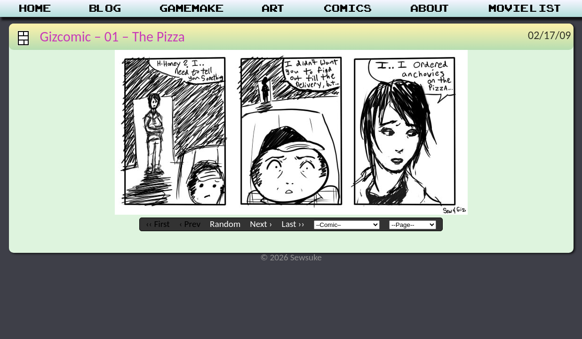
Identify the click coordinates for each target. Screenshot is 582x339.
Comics (348, 8)
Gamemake (192, 8)
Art (274, 8)
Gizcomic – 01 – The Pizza (112, 36)
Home (35, 8)
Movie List (526, 8)
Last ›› (293, 223)
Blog (105, 8)
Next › (261, 223)
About (431, 8)
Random (225, 223)
